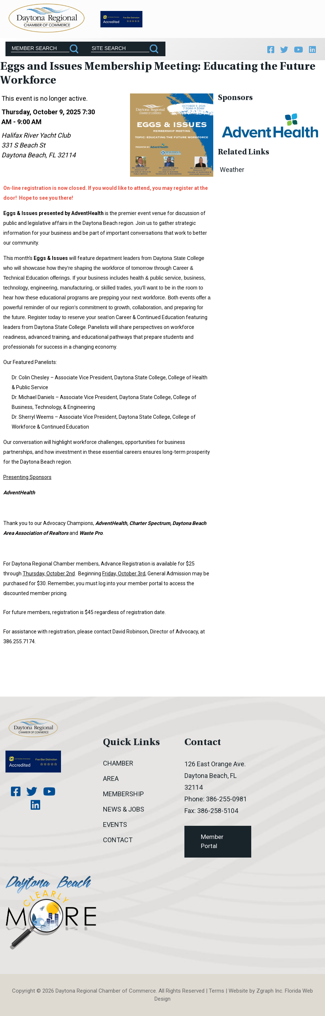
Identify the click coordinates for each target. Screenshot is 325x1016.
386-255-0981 (226, 799)
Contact (118, 840)
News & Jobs (123, 809)
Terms (216, 991)
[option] (270, 124)
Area (111, 778)
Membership (123, 794)
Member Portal (212, 841)
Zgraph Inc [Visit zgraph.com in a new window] (269, 991)
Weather (232, 169)
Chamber (118, 763)
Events (115, 824)
